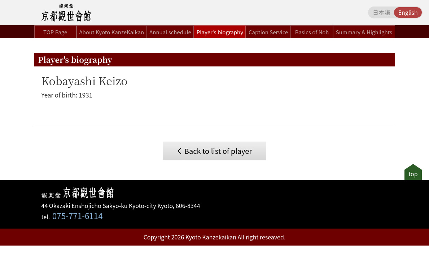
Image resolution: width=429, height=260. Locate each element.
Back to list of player (218, 151)
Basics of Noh (312, 32)
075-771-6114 (77, 215)
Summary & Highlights (364, 32)
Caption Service (268, 32)
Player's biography (220, 32)
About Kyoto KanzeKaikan (111, 32)
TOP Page (55, 32)
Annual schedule (170, 32)
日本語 (381, 12)
